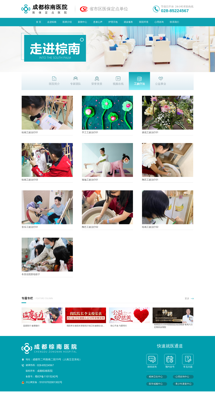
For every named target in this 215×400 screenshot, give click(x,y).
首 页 (38, 22)
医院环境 (143, 22)
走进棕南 (52, 22)
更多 (189, 298)
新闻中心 (82, 22)
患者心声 (97, 22)
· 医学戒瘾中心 (155, 383)
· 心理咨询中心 (181, 376)
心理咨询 (159, 22)
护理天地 (113, 22)
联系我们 (174, 22)
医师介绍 (67, 22)
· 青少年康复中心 (182, 383)
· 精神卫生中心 (155, 376)
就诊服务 (128, 22)
